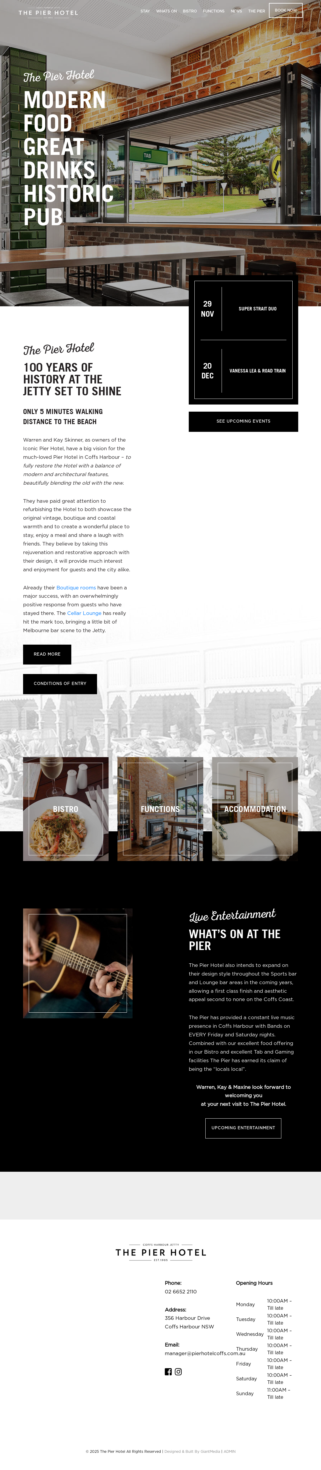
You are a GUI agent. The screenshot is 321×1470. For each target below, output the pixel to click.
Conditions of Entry (60, 684)
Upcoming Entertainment (243, 1128)
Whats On (166, 11)
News (236, 11)
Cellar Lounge (84, 613)
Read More (47, 654)
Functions (214, 11)
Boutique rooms (76, 587)
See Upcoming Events (243, 422)
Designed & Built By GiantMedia (192, 1451)
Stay (145, 11)
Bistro (190, 11)
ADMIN (229, 1451)
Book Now (286, 10)
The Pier (256, 11)
